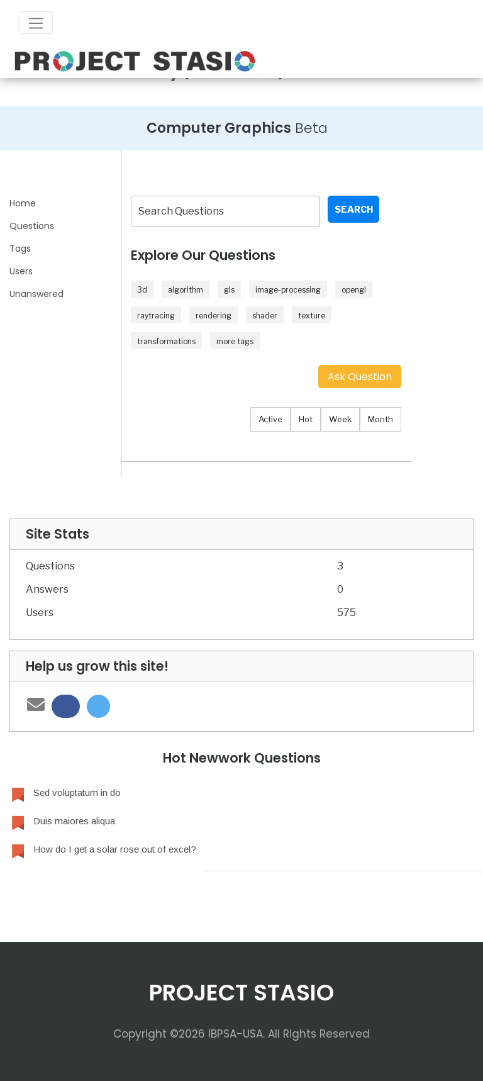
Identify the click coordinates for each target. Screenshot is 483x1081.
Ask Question (360, 376)
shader (264, 315)
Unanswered (36, 294)
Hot (306, 419)
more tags (234, 341)
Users (21, 271)
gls (229, 289)
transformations (166, 341)
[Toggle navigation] (36, 22)
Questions (31, 226)
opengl (353, 289)
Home (22, 203)
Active (270, 419)
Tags (20, 248)
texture (311, 315)
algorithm (185, 289)
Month (380, 419)
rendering (213, 315)
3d (142, 289)
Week (340, 419)
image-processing (288, 289)
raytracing (156, 315)
